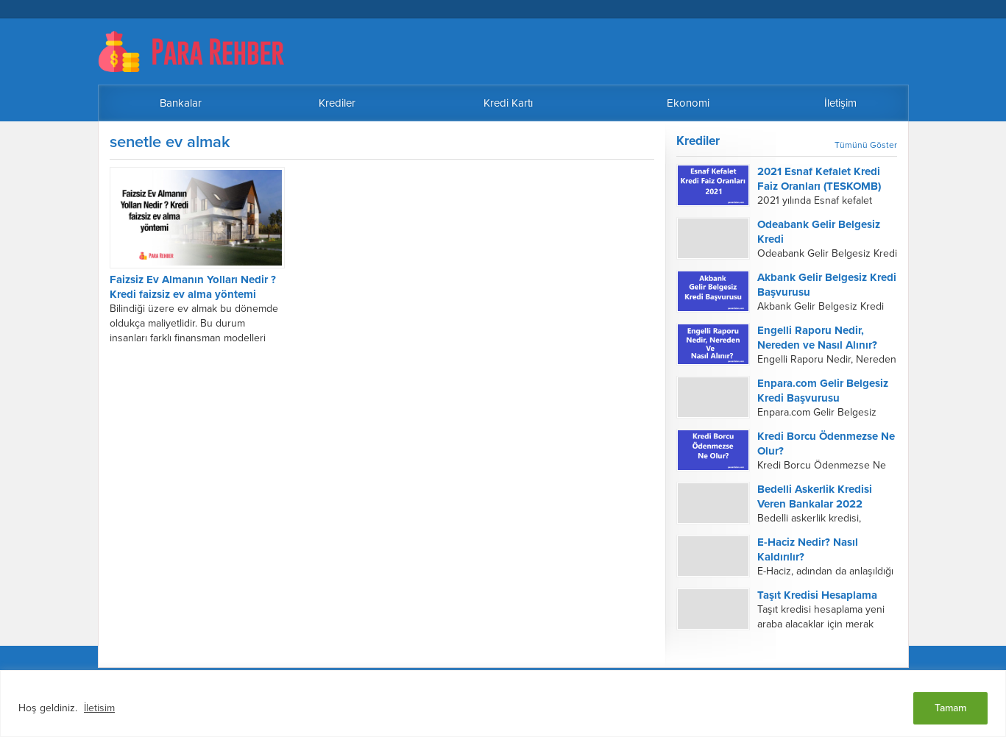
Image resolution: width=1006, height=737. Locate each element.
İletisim (99, 708)
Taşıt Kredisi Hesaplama (817, 595)
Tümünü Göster (866, 145)
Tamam (950, 708)
